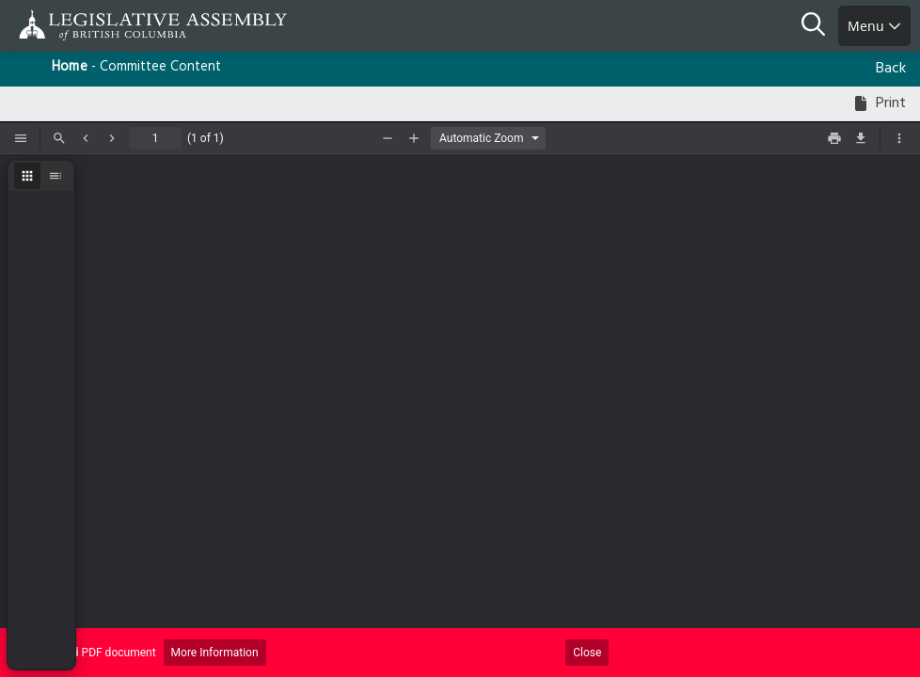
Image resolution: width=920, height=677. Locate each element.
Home (69, 67)
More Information (215, 652)
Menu (874, 26)
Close (587, 652)
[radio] (27, 176)
